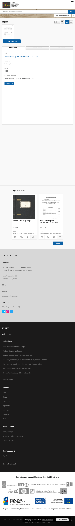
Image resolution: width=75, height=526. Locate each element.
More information (47, 520)
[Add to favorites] (15, 237)
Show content (11, 41)
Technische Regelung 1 (22, 221)
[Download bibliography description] (21, 237)
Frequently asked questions (13, 436)
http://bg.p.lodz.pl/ (9, 307)
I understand (62, 520)
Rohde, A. (8, 64)
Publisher (6, 414)
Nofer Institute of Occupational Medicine (17, 355)
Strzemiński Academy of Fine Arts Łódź (17, 373)
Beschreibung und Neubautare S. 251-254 (49, 222)
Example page (8, 432)
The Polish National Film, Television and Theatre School (22, 364)
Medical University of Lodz (12, 351)
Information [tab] (37, 48)
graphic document (11, 78)
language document (26, 78)
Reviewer (6, 410)
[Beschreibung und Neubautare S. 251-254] (51, 207)
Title (4, 393)
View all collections (9, 380)
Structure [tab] (61, 48)
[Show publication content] (27, 237)
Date (4, 419)
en (67, 22)
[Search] (71, 12)
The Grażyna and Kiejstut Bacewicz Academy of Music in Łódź (25, 360)
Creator (5, 397)
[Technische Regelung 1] (24, 207)
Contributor (7, 401)
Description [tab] (13, 48)
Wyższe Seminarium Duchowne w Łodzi (17, 368)
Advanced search (62, 16)
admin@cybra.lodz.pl (10, 296)
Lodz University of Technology (13, 347)
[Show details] (33, 237)
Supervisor (6, 406)
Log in (5, 456)
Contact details (8, 440)
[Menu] (72, 2)
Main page (6, 334)
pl (71, 22)
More (58, 243)
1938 (6, 71)
